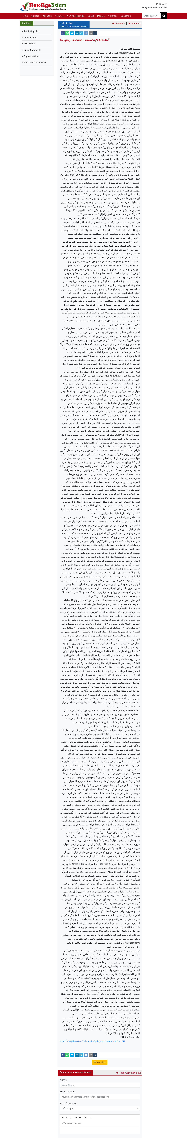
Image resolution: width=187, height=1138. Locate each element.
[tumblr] (95, 33)
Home (25, 15)
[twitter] (72, 33)
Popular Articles (31, 56)
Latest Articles (31, 37)
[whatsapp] (67, 33)
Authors (35, 15)
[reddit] (86, 33)
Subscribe (126, 15)
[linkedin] (77, 33)
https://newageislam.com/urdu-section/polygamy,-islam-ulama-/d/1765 (92, 1041)
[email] (91, 33)
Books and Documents (35, 62)
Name (63, 1079)
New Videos (29, 43)
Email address (68, 1091)
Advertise (112, 15)
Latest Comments (32, 50)
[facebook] (63, 33)
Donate (101, 15)
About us (47, 15)
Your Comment (68, 1103)
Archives (59, 15)
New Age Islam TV (75, 15)
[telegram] (81, 33)
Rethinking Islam (32, 31)
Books (91, 15)
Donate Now (100, 1062)
